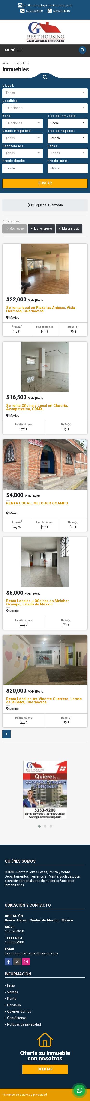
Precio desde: (13, 161)
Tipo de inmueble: (62, 116)
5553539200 (34, 11)
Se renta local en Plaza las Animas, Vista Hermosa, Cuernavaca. (40, 309)
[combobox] (45, 93)
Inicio (6, 63)
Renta (11, 998)
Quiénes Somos (19, 1011)
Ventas (12, 992)
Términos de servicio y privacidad (24, 1094)
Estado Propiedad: (16, 131)
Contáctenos (17, 1018)
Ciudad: (8, 85)
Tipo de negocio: (61, 131)
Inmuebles (22, 63)
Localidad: (10, 100)
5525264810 (61, 11)
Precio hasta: (58, 161)
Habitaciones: (13, 146)
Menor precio (41, 229)
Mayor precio (69, 229)
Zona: (6, 116)
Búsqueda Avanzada (45, 205)
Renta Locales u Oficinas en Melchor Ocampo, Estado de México (37, 602)
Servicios (14, 1005)
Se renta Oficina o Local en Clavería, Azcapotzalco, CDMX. (37, 407)
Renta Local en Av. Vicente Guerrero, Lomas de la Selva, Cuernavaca (44, 700)
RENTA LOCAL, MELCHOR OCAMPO (37, 503)
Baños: (53, 146)
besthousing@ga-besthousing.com (31, 953)
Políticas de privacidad (24, 1024)
